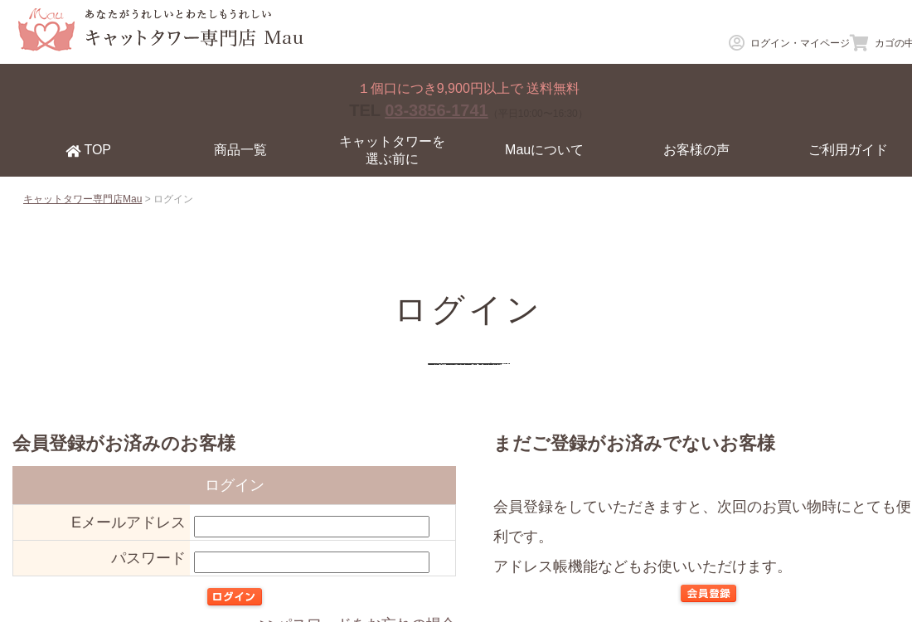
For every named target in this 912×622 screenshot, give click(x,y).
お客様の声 (696, 150)
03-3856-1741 (436, 110)
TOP (88, 150)
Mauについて (544, 150)
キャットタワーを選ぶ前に (392, 150)
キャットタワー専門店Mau (82, 199)
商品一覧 (240, 150)
